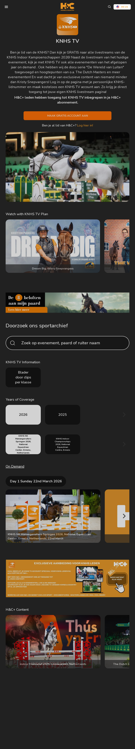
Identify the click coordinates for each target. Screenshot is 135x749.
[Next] (124, 246)
